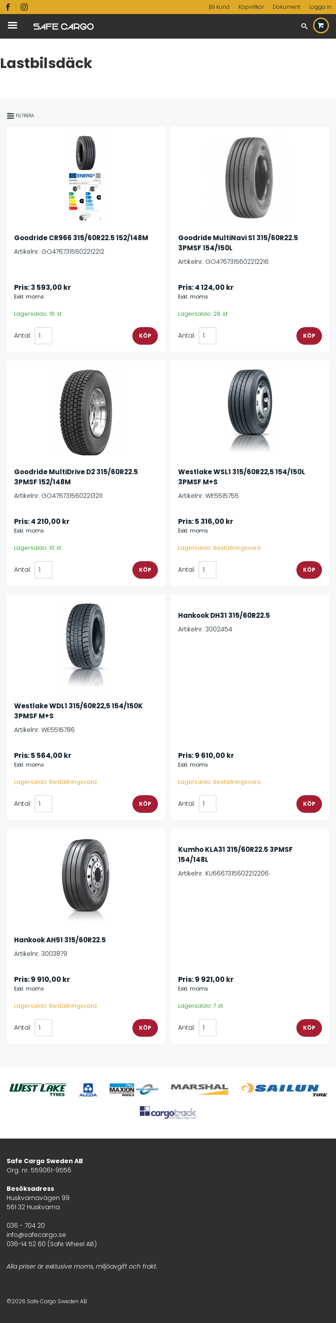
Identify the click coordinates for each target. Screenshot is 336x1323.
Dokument (286, 7)
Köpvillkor (251, 7)
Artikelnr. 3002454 (250, 618)
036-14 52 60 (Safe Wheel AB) (52, 1244)
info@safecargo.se (36, 1234)
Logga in (320, 7)
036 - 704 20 (26, 1225)
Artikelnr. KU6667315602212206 (250, 857)
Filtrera (20, 115)
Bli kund (219, 7)
